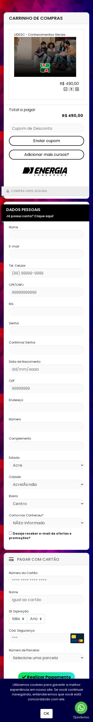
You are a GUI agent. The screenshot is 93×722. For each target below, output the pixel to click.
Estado (14, 458)
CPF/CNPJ (16, 285)
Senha (14, 323)
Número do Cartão (23, 573)
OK (46, 713)
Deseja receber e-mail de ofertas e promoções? (40, 535)
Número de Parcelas (24, 650)
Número (15, 419)
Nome (13, 227)
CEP (11, 381)
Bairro (13, 496)
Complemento (20, 438)
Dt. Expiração (19, 611)
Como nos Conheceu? (26, 515)
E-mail (14, 246)
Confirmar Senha (22, 342)
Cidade (15, 477)
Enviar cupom (46, 141)
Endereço (16, 400)
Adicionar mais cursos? (46, 154)
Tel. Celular (17, 265)
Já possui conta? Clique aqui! (30, 216)
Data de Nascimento (24, 362)
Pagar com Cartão (34, 559)
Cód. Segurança (21, 630)
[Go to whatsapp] (81, 708)
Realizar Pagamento (46, 677)
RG (11, 304)
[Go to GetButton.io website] (81, 717)
